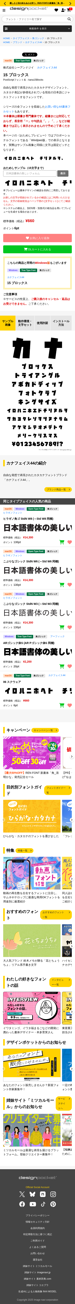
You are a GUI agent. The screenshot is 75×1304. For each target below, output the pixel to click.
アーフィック (57, 636)
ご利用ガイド (37, 1240)
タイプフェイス (21, 38)
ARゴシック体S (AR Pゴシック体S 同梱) (28, 643)
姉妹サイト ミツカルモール (37, 1266)
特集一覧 (22, 850)
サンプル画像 (7, 323)
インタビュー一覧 (58, 982)
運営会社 (37, 1259)
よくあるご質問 (37, 1247)
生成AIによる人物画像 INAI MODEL (37, 1291)
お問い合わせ (37, 1253)
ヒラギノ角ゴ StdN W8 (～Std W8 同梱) (28, 518)
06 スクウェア (12, 681)
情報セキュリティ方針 (38, 1221)
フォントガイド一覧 (56, 790)
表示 (62, 173)
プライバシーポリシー (38, 1215)
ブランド (17, 42)
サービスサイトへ (61, 1103)
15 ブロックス (17, 283)
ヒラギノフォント (12, 512)
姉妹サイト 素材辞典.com (37, 1278)
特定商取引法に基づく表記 (37, 1234)
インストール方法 (61, 323)
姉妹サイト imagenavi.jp (37, 1272)
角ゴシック (38, 38)
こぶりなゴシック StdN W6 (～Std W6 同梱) (31, 561)
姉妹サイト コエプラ (37, 1285)
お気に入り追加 (37, 238)
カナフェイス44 (33, 42)
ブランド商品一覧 (56, 489)
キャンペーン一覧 (43, 730)
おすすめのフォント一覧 (53, 914)
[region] (37, 182)
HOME (6, 38)
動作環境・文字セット (25, 323)
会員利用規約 (37, 1228)
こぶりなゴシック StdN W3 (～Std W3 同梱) (31, 603)
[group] (31, 757)
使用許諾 (42, 323)
